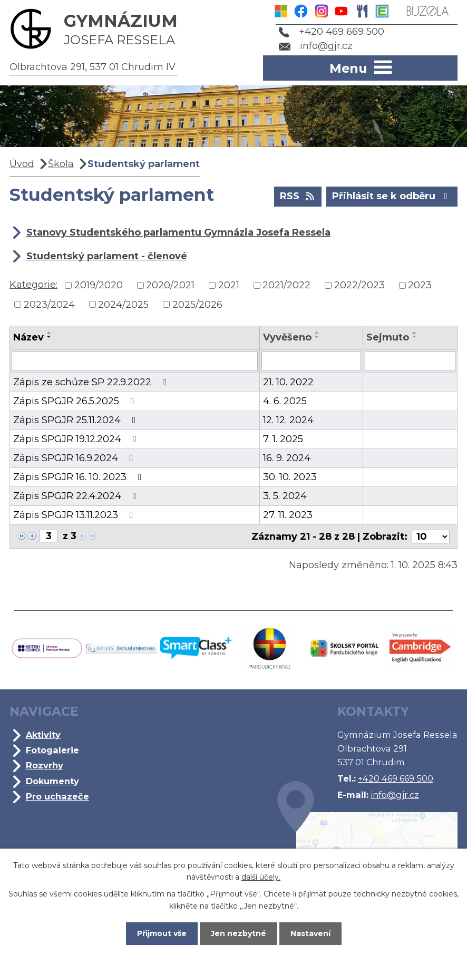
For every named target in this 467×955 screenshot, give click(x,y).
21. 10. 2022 (288, 382)
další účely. (260, 877)
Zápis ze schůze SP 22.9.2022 (92, 382)
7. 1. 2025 (283, 439)
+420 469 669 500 (331, 31)
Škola (61, 164)
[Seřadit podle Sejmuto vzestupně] (415, 332)
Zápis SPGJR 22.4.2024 (77, 496)
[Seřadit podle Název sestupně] (49, 337)
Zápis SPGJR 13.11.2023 (75, 515)
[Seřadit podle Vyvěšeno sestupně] (317, 337)
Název (28, 337)
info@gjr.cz (316, 46)
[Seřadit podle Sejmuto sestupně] (415, 337)
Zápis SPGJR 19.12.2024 (77, 439)
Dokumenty (52, 781)
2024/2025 (123, 304)
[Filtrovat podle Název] (135, 361)
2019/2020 (98, 285)
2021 (228, 285)
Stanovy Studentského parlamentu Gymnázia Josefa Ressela (178, 232)
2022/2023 (359, 285)
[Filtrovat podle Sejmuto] (410, 361)
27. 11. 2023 (288, 515)
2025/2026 (197, 304)
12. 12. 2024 (288, 420)
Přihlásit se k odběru (392, 195)
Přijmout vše (162, 933)
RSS (298, 195)
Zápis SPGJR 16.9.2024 (75, 458)
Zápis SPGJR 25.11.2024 (76, 420)
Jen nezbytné (238, 933)
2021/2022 (286, 285)
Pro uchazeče (57, 796)
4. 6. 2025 (285, 401)
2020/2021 (170, 285)
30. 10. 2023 (290, 477)
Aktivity (43, 734)
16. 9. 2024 (286, 458)
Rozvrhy (44, 765)
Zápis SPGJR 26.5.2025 (76, 401)
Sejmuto (387, 337)
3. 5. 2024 (285, 496)
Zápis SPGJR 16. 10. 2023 (79, 477)
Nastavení (310, 933)
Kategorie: (33, 284)
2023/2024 (49, 304)
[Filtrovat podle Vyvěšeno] (311, 361)
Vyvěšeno (287, 337)
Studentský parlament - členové (106, 256)
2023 (420, 285)
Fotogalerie (52, 750)
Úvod (21, 164)
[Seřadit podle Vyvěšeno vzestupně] (317, 332)
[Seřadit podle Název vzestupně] (49, 332)
